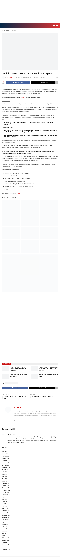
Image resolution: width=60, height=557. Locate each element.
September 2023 (6, 522)
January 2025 (5, 485)
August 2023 (5, 524)
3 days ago (41, 370)
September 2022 (6, 549)
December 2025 (6, 460)
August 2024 (5, 497)
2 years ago (17, 77)
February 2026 (5, 456)
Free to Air (8, 30)
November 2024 (6, 490)
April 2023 (4, 533)
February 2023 (5, 538)
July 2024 (4, 499)
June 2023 (4, 528)
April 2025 (4, 478)
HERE (18, 193)
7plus (22, 97)
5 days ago (12, 378)
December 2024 (6, 488)
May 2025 (4, 476)
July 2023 (4, 526)
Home (3, 30)
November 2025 (6, 463)
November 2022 (6, 544)
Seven (15, 383)
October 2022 (5, 547)
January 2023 (5, 540)
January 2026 (5, 458)
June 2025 (4, 474)
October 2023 (5, 519)
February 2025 (5, 483)
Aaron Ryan (9, 77)
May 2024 (4, 503)
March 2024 (5, 508)
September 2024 (6, 494)
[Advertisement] (30, 11)
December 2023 (6, 515)
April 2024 (4, 506)
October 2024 (5, 492)
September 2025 (6, 467)
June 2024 (4, 501)
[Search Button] (57, 25)
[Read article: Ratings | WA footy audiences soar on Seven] (34, 376)
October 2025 (5, 465)
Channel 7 (13, 30)
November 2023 (6, 517)
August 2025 (5, 469)
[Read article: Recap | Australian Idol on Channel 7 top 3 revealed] (5, 376)
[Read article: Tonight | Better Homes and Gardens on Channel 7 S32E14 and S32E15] (34, 368)
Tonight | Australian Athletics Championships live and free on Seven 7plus (18, 369)
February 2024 (5, 510)
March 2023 (5, 535)
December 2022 (6, 542)
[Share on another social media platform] (56, 82)
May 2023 (4, 531)
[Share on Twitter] (43, 82)
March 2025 (5, 481)
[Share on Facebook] (18, 82)
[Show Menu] (54, 25)
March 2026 (5, 453)
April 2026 (4, 451)
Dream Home (9, 383)
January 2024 (5, 513)
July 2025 (4, 472)
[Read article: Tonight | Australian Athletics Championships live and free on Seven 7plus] (5, 368)
